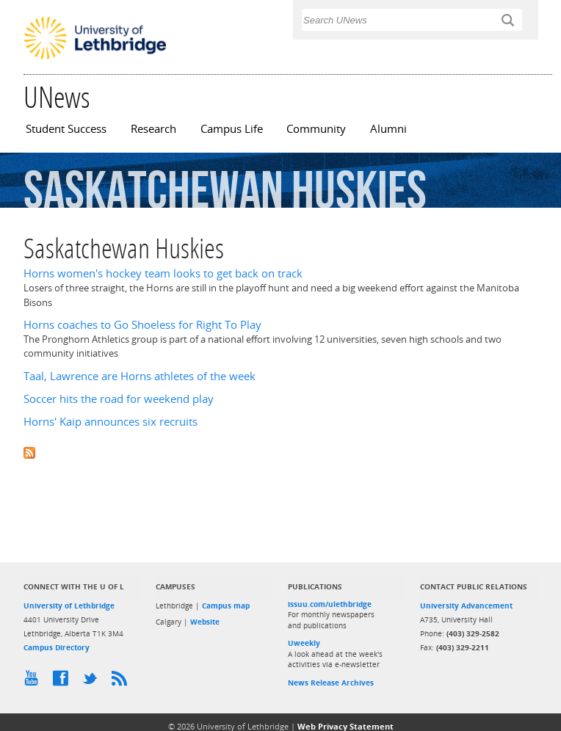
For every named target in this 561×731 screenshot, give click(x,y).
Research (153, 129)
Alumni (388, 129)
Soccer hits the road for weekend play (118, 399)
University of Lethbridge (69, 605)
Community (316, 129)
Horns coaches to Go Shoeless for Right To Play (142, 324)
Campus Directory (56, 647)
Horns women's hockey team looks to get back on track (163, 273)
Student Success (66, 129)
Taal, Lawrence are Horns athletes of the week (139, 376)
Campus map (226, 605)
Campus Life (231, 129)
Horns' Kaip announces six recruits (110, 421)
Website (205, 622)
